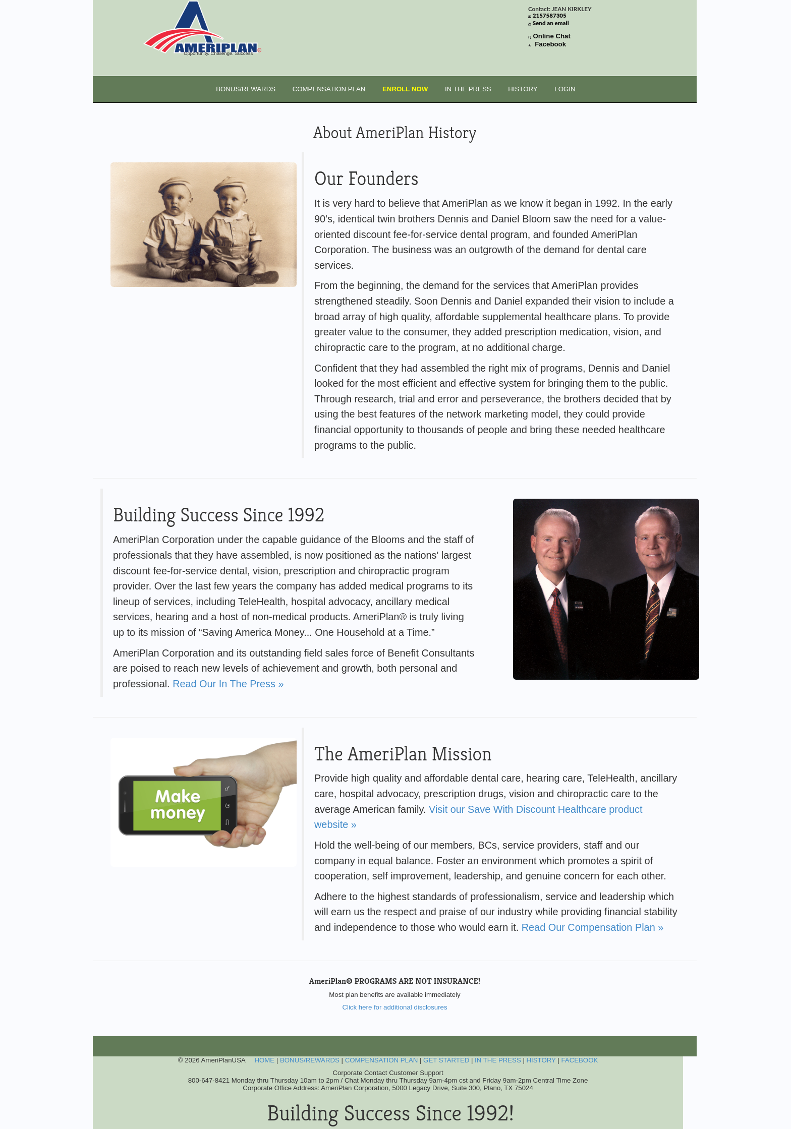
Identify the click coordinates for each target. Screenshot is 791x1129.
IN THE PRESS (468, 89)
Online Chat (552, 36)
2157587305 (550, 15)
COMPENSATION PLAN (329, 89)
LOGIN (564, 89)
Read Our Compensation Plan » (593, 927)
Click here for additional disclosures (394, 1007)
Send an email (551, 23)
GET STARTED (446, 1060)
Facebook (550, 44)
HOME (264, 1060)
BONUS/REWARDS (245, 89)
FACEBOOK (579, 1060)
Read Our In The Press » (228, 683)
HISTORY (522, 89)
